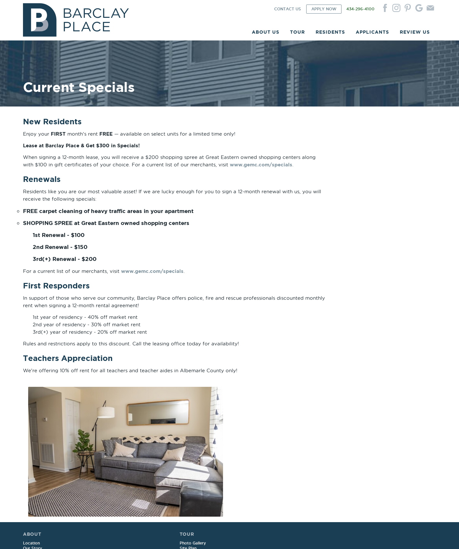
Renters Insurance (208, 436)
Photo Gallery (120, 421)
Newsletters (202, 441)
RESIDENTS (330, 32)
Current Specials (123, 447)
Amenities (32, 436)
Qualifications (288, 436)
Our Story (32, 426)
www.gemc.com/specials (54, 180)
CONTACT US (287, 10)
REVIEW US (415, 32)
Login (196, 421)
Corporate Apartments (45, 441)
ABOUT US (265, 32)
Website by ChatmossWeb (135, 536)
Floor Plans (118, 431)
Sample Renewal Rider (296, 431)
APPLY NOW (323, 10)
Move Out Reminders (211, 447)
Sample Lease (288, 426)
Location (31, 421)
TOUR (297, 32)
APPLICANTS (372, 32)
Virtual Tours (119, 436)
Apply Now (285, 421)
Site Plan (115, 426)
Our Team (32, 431)
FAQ (27, 447)
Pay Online (201, 431)
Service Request (206, 426)
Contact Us (369, 421)
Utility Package (121, 441)
